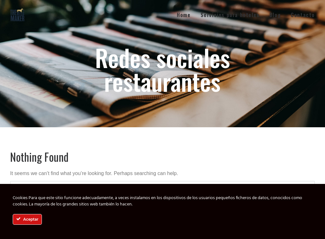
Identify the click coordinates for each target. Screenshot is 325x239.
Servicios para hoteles (230, 15)
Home (183, 15)
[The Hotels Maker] (17, 15)
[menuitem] (186, 15)
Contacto (303, 15)
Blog (275, 15)
